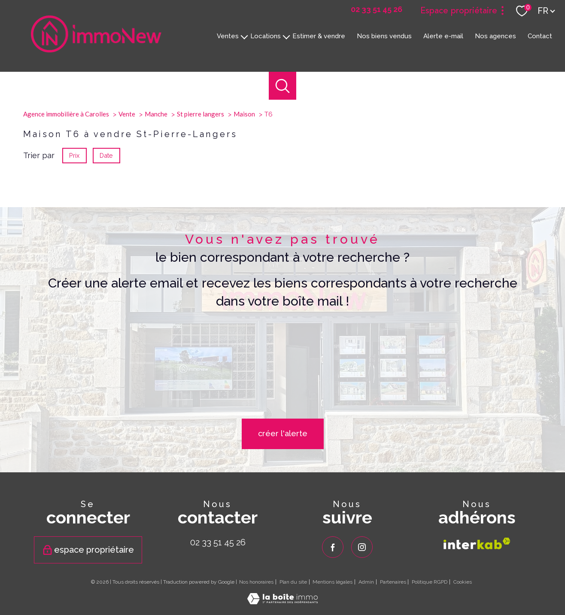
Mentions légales (332, 582)
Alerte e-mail (443, 36)
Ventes (228, 36)
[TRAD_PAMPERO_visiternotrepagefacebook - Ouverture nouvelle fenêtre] (332, 547)
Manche (156, 207)
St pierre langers (200, 207)
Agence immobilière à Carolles (66, 207)
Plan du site (293, 582)
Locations (265, 36)
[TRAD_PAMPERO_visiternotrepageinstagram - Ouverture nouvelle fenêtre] (362, 547)
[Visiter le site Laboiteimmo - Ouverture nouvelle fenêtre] (282, 601)
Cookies (462, 582)
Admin (366, 582)
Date (106, 248)
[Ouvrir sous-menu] (244, 36)
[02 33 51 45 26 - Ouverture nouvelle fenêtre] (376, 9)
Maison (244, 207)
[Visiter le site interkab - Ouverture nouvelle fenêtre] (476, 543)
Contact (540, 36)
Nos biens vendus (384, 36)
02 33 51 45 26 (218, 542)
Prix (74, 248)
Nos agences (495, 36)
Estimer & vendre (318, 36)
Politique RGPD (429, 582)
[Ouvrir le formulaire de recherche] (283, 86)
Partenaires (393, 582)
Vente (126, 207)
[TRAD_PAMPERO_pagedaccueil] (96, 49)
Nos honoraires (256, 582)
